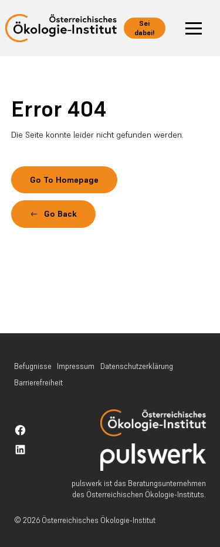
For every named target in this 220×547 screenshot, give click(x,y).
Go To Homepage (64, 180)
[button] (194, 28)
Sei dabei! (144, 28)
